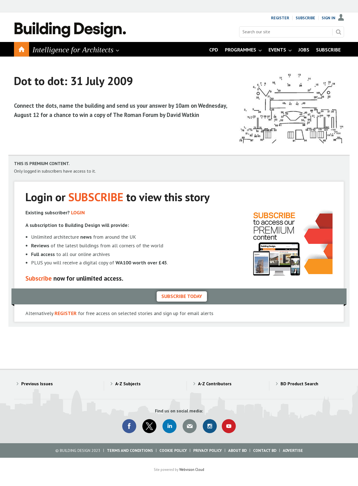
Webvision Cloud (191, 469)
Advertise (293, 450)
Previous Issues (37, 383)
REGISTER (66, 313)
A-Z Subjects (128, 383)
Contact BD (264, 450)
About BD (237, 450)
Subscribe (305, 18)
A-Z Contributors (215, 383)
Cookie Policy (173, 450)
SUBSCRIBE (95, 196)
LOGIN (78, 212)
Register (280, 18)
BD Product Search (299, 383)
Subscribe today (181, 296)
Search (338, 31)
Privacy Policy (207, 450)
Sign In (328, 18)
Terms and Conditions (130, 450)
